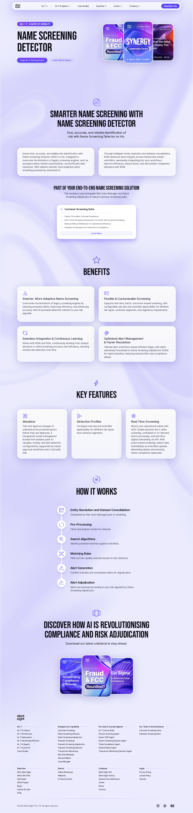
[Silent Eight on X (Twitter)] (165, 806)
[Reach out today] (170, 6)
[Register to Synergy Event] (32, 60)
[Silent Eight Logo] (17, 6)
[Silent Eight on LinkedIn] (158, 806)
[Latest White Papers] (61, 60)
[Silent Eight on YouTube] (172, 806)
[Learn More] (96, 233)
